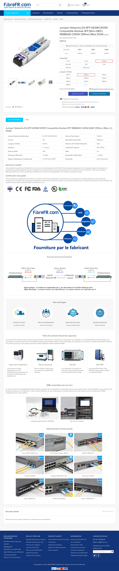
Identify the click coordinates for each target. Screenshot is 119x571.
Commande (52, 542)
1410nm (86, 81)
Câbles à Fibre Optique (33, 555)
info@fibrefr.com (102, 542)
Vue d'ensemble (14, 120)
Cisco (68, 61)
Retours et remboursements (57, 547)
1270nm (68, 74)
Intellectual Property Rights (79, 555)
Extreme (68, 67)
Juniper (104, 61)
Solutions (36, 13)
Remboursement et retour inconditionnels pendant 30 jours (81, 102)
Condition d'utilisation (77, 550)
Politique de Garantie (55, 545)
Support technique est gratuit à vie (74, 104)
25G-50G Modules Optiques (12, 541)
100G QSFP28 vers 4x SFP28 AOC (14, 552)
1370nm (104, 78)
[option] (12, 83)
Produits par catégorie (33, 545)
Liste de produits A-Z (32, 547)
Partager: (8, 107)
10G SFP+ (6, 544)
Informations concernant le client (58, 539)
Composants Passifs (10, 555)
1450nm (68, 84)
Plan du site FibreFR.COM (34, 550)
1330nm (68, 78)
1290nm (86, 75)
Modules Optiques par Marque (36, 539)
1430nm (104, 81)
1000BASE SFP (8, 547)
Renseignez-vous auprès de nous (101, 89)
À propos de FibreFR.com (78, 539)
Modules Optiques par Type (35, 542)
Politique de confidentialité (79, 552)
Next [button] (56, 83)
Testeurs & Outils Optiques (12, 557)
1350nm (86, 78)
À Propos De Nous (88, 13)
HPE (86, 64)
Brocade (68, 64)
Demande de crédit (77, 545)
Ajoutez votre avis (107, 511)
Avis (27, 120)
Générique (86, 67)
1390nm (68, 81)
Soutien (60, 13)
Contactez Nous (72, 13)
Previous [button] (6, 83)
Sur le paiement (76, 542)
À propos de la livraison (78, 547)
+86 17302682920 (100, 539)
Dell (104, 64)
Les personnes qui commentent (39, 519)
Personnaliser (48, 13)
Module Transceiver (32, 552)
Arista (86, 61)
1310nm (104, 74)
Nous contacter (53, 550)
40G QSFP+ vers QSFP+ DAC (12, 549)
